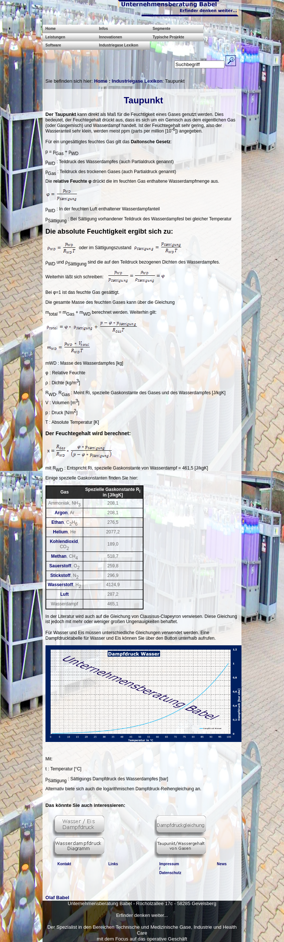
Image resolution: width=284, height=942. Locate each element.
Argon (61, 512)
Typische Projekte (168, 37)
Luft (64, 594)
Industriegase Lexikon (118, 45)
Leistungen (55, 37)
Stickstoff (60, 575)
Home (50, 29)
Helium (60, 531)
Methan (59, 556)
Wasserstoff (60, 584)
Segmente (161, 29)
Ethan (57, 522)
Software (53, 45)
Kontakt (64, 864)
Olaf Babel (57, 897)
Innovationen (110, 37)
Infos (103, 29)
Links (113, 864)
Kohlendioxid (64, 541)
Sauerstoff (60, 565)
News (222, 864)
